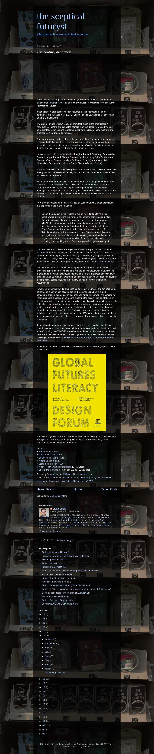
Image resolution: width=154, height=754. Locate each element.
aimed (89, 142)
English (42, 439)
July (47, 652)
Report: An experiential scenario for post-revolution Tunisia (70, 571)
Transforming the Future (50, 454)
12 (43, 708)
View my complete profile (51, 531)
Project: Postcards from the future (58, 600)
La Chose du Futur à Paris (51, 458)
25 (43, 614)
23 (43, 623)
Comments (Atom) (58, 496)
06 (43, 734)
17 (43, 687)
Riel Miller (78, 481)
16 (43, 691)
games (92, 477)
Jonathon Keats (56, 103)
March (48, 669)
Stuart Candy (59, 509)
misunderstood (44, 252)
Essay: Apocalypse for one (54, 559)
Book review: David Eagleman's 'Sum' (60, 604)
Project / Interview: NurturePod (56, 552)
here (73, 442)
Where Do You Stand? (49, 461)
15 (43, 696)
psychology (66, 481)
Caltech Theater (79, 522)
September (50, 643)
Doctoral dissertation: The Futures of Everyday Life (66, 593)
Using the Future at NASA (51, 464)
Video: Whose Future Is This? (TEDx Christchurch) (66, 585)
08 (43, 725)
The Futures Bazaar (101, 525)
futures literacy (80, 477)
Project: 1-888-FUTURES (54, 567)
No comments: (80, 474)
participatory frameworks (48, 481)
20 (43, 635)
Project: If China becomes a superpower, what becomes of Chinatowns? (76, 589)
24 (43, 619)
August (48, 648)
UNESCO (88, 481)
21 (43, 631)
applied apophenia (53, 477)
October (49, 639)
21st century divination (54, 52)
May (47, 660)
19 (43, 679)
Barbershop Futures (48, 451)
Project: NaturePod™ (52, 563)
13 (43, 704)
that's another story (104, 261)
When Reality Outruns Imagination (55, 467)
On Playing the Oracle (49, 470)
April (47, 664)
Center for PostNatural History (65, 520)
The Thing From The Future (73, 525)
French (56, 439)
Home (78, 489)
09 (43, 721)
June (47, 656)
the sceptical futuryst (60, 21)
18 (43, 683)
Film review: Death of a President (58, 574)
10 (43, 717)
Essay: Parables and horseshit (56, 596)
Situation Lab (103, 517)
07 (43, 729)
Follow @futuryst (65, 540)
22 (43, 627)
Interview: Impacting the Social (56, 582)
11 (43, 713)
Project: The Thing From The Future (59, 578)
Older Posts (109, 489)
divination (67, 477)
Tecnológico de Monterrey (73, 517)
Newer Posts (45, 489)
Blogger (86, 746)
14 (43, 700)
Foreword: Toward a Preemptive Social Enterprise (66, 556)
